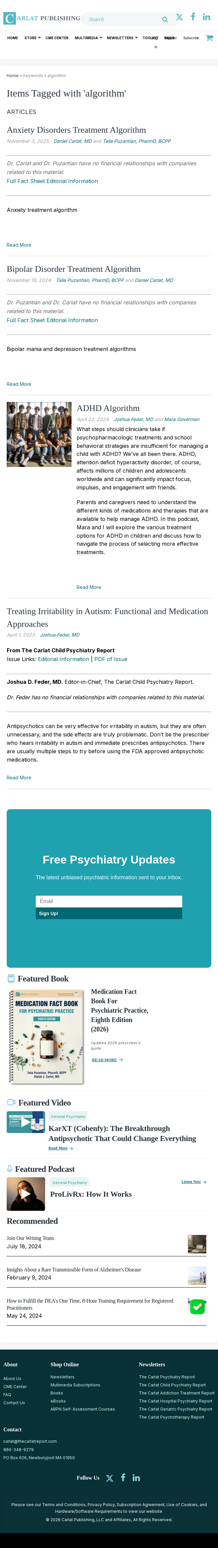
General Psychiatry (68, 1116)
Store (30, 38)
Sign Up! (49, 913)
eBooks (58, 1401)
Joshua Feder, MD (133, 419)
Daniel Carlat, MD (72, 141)
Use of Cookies (182, 1504)
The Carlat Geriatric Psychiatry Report (175, 1409)
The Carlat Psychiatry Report (167, 1376)
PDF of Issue (110, 659)
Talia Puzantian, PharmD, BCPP (137, 141)
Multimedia (86, 38)
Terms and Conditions (64, 1504)
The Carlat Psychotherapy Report (171, 1417)
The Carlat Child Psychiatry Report (172, 1384)
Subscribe (191, 38)
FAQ (7, 1394)
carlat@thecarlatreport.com (30, 1441)
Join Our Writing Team (30, 1238)
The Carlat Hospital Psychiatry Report (175, 1401)
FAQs (169, 38)
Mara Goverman (181, 419)
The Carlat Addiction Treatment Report (177, 1392)
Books (56, 1392)
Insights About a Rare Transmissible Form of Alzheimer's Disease (74, 1269)
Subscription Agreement (141, 1504)
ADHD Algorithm (108, 408)
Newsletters (120, 38)
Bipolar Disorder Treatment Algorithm (74, 269)
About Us (12, 1378)
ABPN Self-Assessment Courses (82, 1409)
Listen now (191, 1182)
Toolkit (150, 38)
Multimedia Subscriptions (75, 1384)
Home (12, 38)
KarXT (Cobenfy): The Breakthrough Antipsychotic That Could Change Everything (122, 1133)
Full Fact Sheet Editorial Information (52, 181)
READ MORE (104, 1060)
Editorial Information (63, 659)
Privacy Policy (101, 1504)
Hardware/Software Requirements (88, 1511)
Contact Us (14, 1402)
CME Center (57, 38)
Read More (19, 245)
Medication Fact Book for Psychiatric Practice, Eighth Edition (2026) (119, 1010)
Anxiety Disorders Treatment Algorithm (76, 130)
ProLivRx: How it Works (91, 1194)
